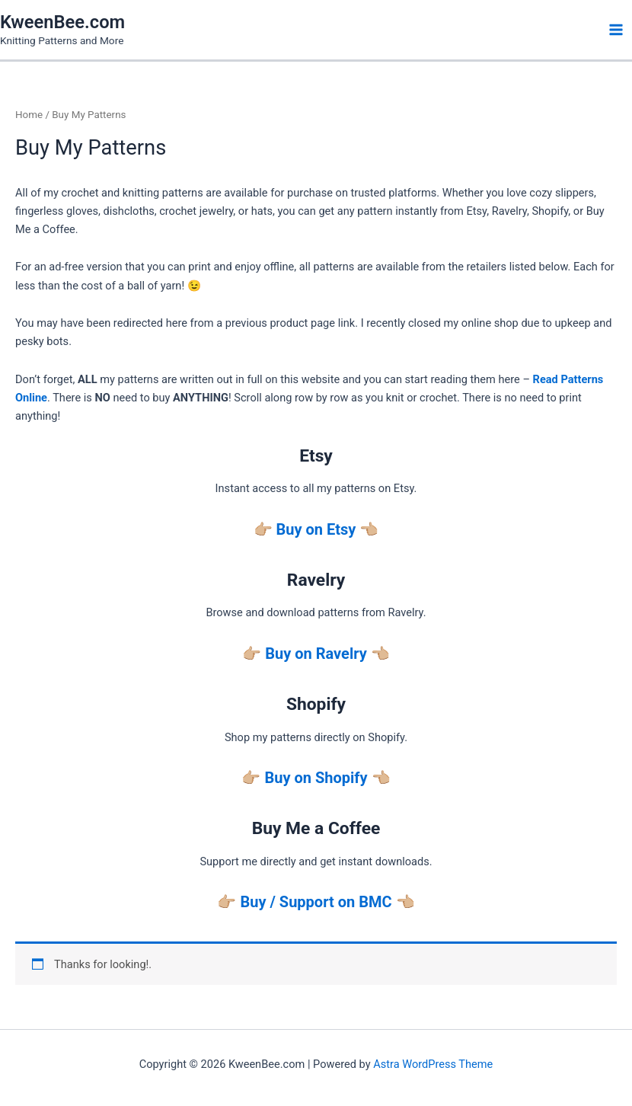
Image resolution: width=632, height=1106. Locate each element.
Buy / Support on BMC (315, 902)
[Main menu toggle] (616, 30)
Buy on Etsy (316, 529)
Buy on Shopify (315, 778)
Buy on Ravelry (316, 653)
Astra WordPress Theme (433, 1064)
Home (29, 114)
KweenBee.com (62, 22)
